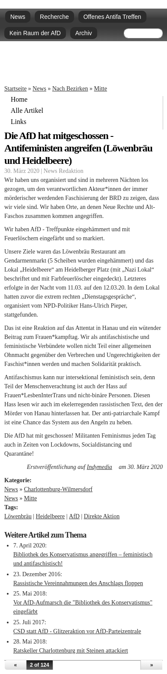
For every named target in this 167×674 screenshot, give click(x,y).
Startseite (15, 88)
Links (18, 121)
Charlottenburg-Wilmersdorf (58, 489)
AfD (74, 516)
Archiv (83, 33)
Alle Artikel (27, 110)
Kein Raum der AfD (35, 33)
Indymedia (102, 467)
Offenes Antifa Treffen (112, 16)
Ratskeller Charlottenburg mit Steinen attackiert (70, 650)
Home (19, 99)
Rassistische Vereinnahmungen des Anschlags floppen (78, 583)
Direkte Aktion (102, 516)
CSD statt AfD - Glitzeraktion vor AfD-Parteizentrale (77, 631)
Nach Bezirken (70, 88)
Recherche (54, 16)
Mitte (100, 88)
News (17, 16)
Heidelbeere (50, 516)
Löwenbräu (18, 516)
